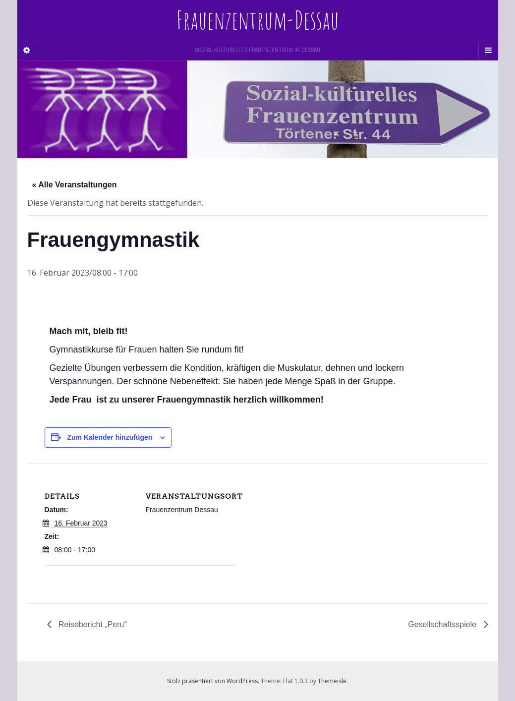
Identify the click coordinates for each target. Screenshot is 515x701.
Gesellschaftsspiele (443, 624)
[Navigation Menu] (488, 50)
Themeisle (332, 681)
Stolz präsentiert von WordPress (212, 681)
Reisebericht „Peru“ (92, 624)
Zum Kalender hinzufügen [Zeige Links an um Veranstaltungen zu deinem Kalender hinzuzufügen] (109, 437)
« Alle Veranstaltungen (74, 184)
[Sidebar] (27, 50)
